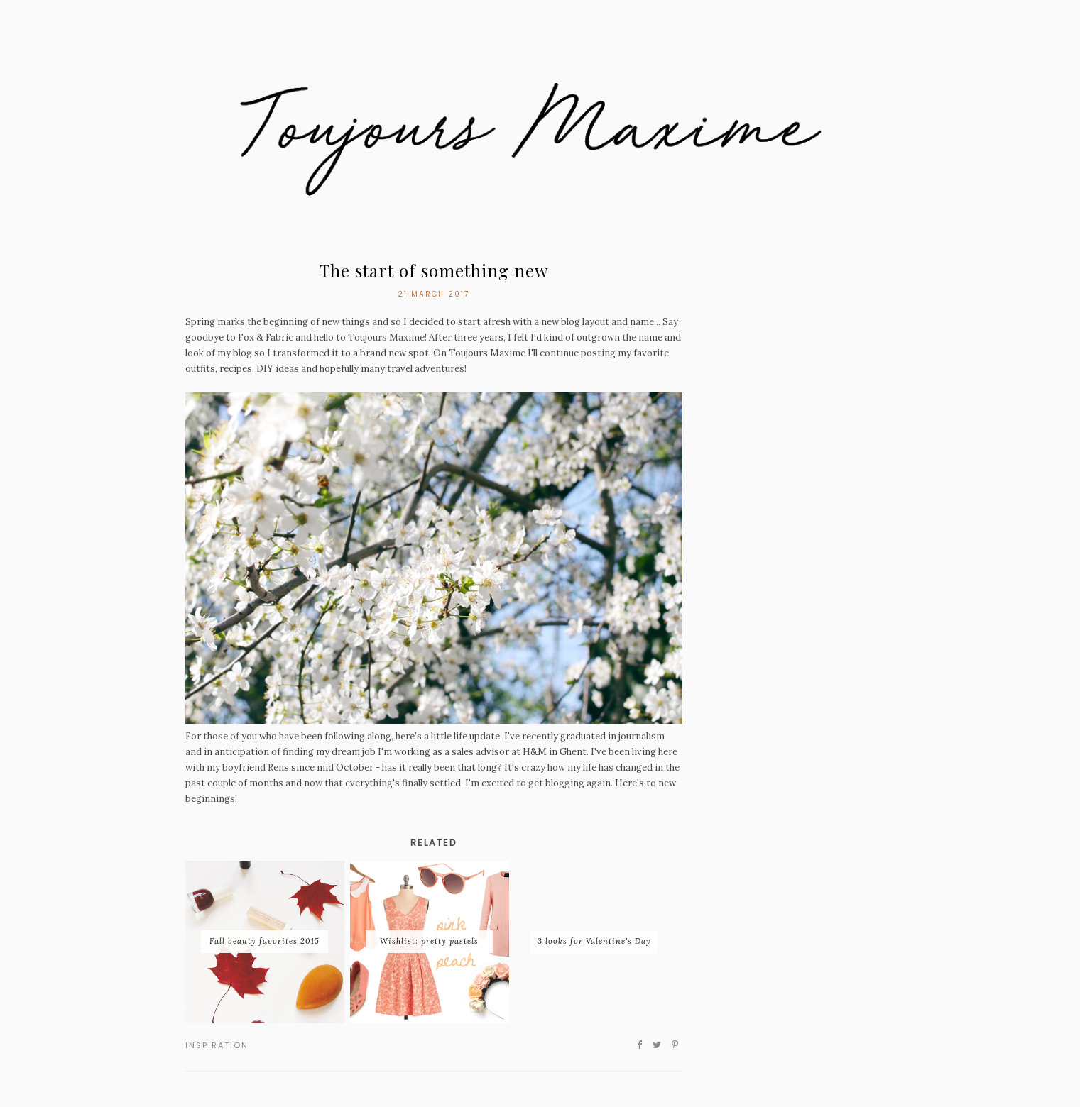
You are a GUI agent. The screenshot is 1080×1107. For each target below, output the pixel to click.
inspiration (217, 1045)
